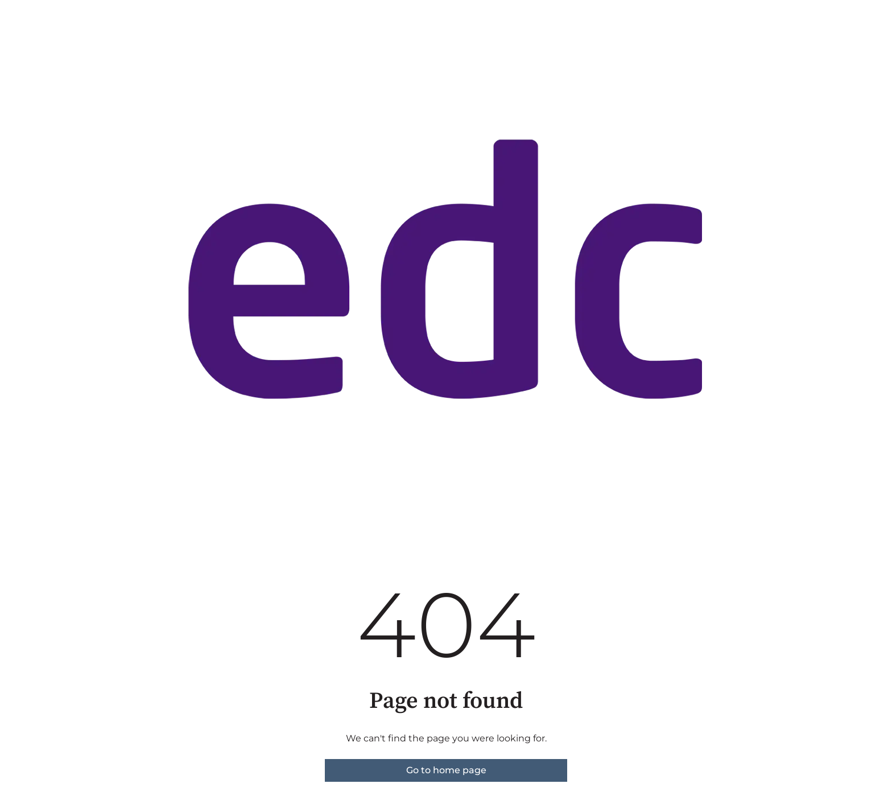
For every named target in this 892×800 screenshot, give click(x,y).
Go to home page (446, 770)
